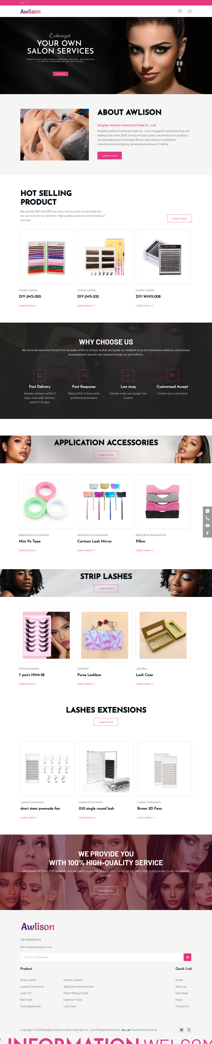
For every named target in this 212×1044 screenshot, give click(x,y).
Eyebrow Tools (73, 999)
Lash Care (70, 1006)
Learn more (109, 155)
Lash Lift (26, 993)
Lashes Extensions (32, 986)
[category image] (47, 256)
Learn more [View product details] (29, 306)
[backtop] (207, 533)
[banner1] (106, 55)
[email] (207, 525)
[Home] (184, 980)
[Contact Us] (184, 1006)
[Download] (184, 993)
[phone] (207, 518)
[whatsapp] (207, 511)
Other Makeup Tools (76, 993)
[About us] (184, 986)
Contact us (106, 890)
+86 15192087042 (30, 939)
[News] (184, 999)
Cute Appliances (30, 1006)
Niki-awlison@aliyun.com (36, 947)
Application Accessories (79, 986)
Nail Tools (26, 999)
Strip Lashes (28, 979)
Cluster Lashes (73, 979)
